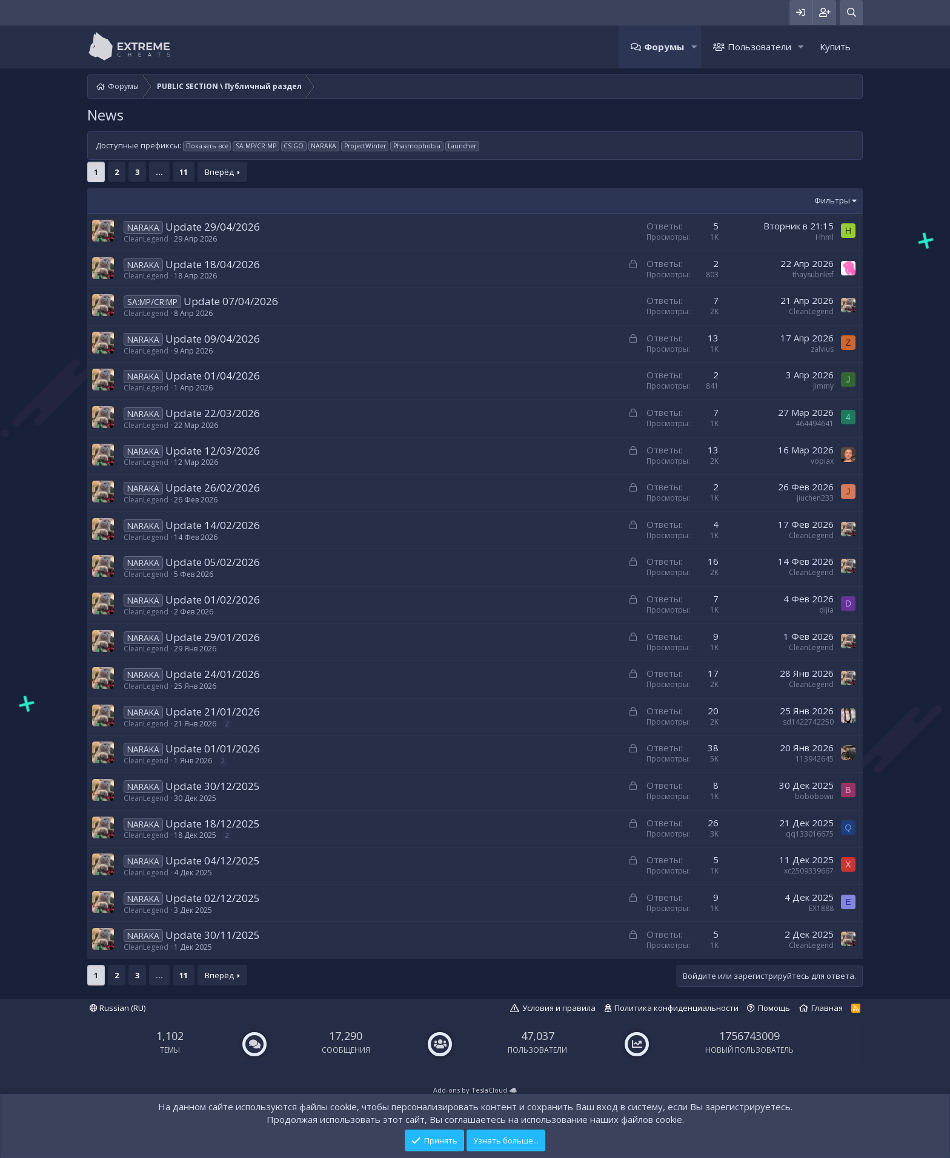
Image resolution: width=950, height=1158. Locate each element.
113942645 (815, 759)
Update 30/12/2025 (212, 786)
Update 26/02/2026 (212, 488)
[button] (693, 46)
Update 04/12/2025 (212, 860)
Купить (835, 47)
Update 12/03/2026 (212, 451)
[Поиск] (851, 12)
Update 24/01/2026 (212, 674)
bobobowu (814, 796)
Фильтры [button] (832, 200)
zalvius (822, 349)
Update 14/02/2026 (212, 525)
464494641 (815, 423)
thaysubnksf (813, 274)
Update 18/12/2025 (212, 824)
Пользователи (759, 47)
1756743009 (749, 1035)
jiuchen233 (815, 498)
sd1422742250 (808, 722)
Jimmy (823, 386)
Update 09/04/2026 (212, 339)
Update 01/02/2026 (212, 600)
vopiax (822, 461)
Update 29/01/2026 (212, 637)
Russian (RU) (117, 1007)
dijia (826, 610)
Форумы (664, 47)
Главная (827, 1007)
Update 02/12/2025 (212, 898)
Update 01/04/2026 (212, 376)
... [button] (159, 171)
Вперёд (219, 171)
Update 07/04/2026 (231, 301)
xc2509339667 (809, 871)
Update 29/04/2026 (212, 227)
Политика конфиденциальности (676, 1007)
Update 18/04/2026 (212, 264)
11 (183, 171)
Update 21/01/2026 (212, 712)
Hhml (824, 237)
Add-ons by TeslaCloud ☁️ (475, 1089)
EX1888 (821, 908)
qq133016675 (810, 834)
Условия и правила (559, 1007)
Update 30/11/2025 (212, 935)
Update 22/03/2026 (212, 413)
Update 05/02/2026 (212, 562)
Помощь (774, 1007)
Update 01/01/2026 (212, 748)
